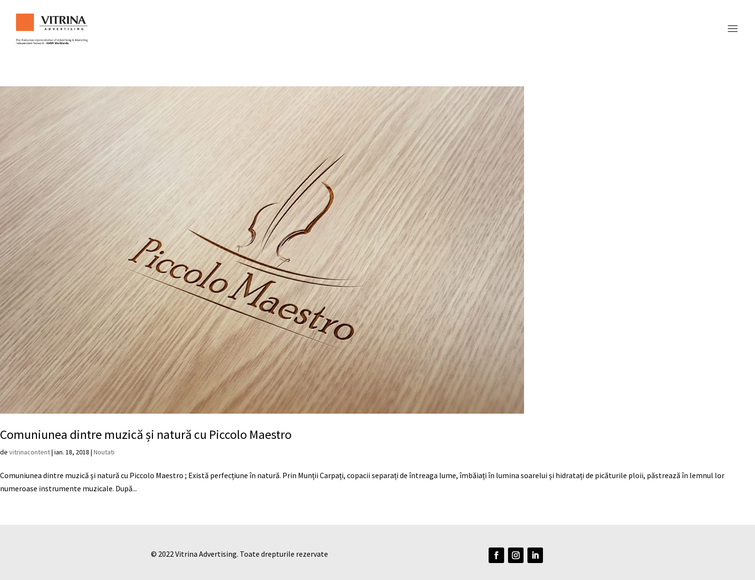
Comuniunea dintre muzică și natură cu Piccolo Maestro (146, 434)
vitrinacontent (29, 452)
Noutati (104, 452)
